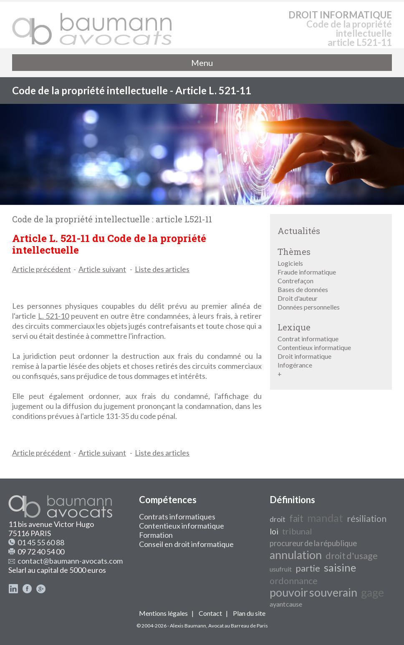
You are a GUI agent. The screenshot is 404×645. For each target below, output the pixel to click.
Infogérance (295, 365)
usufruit (281, 569)
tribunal (297, 531)
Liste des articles (162, 269)
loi (274, 531)
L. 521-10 (53, 315)
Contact (210, 613)
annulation (296, 555)
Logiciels (290, 263)
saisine (340, 567)
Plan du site (249, 613)
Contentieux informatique (314, 347)
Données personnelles (309, 307)
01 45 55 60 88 (41, 542)
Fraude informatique (307, 272)
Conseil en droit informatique (186, 544)
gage (372, 592)
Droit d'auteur (298, 298)
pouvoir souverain (313, 592)
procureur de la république (313, 543)
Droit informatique (304, 356)
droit (277, 519)
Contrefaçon (295, 281)
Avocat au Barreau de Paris (238, 625)
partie (307, 568)
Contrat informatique (308, 339)
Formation (156, 534)
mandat (325, 517)
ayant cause (286, 604)
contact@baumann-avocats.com (70, 560)
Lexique (294, 327)
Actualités (299, 230)
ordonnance (294, 580)
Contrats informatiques (177, 516)
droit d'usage (352, 555)
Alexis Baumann (188, 625)
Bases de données (303, 289)
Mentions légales (163, 613)
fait (296, 518)
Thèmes (294, 251)
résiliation (366, 518)
